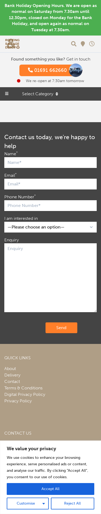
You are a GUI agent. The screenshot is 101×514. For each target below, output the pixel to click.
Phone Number (20, 196)
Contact (12, 381)
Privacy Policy (18, 400)
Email (10, 175)
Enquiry (11, 239)
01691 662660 (53, 70)
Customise (26, 503)
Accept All (50, 489)
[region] (50, 477)
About (10, 368)
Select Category (40, 93)
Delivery (12, 375)
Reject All (72, 503)
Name (11, 153)
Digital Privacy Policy (24, 394)
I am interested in (21, 218)
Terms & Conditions (23, 387)
